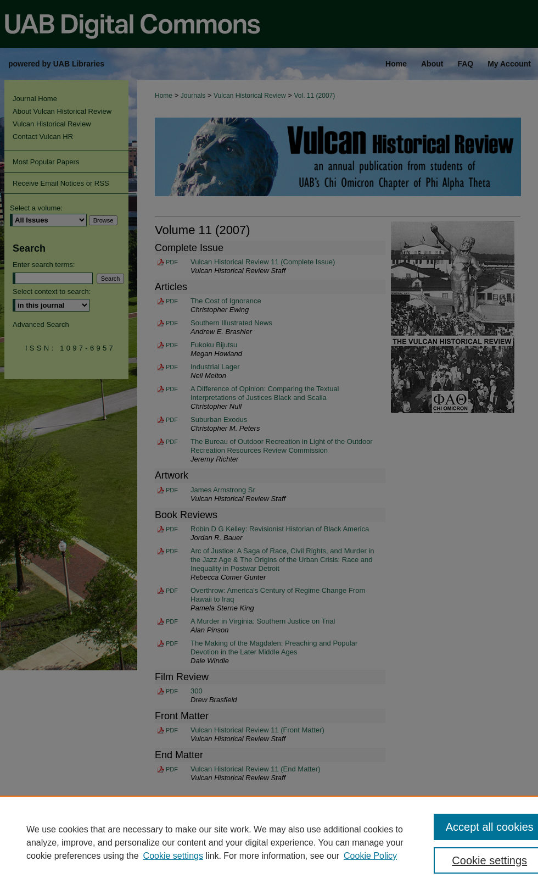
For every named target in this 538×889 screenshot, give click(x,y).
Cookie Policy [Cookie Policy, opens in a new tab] (370, 855)
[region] (269, 842)
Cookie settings (173, 855)
